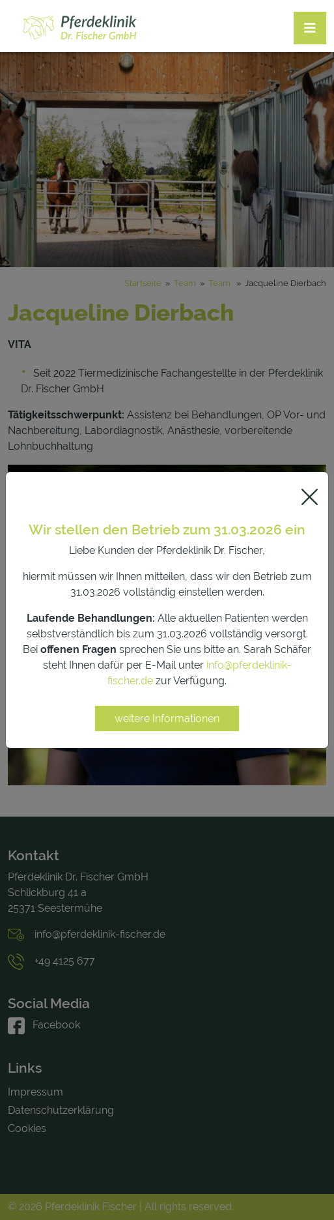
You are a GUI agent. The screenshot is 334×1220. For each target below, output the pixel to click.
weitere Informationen (167, 718)
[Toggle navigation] (310, 28)
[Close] (309, 497)
